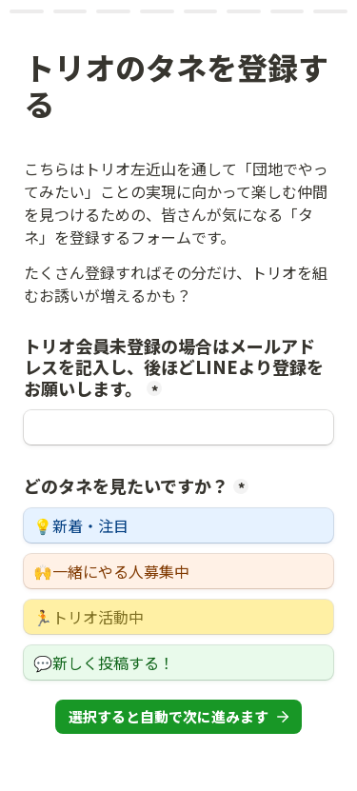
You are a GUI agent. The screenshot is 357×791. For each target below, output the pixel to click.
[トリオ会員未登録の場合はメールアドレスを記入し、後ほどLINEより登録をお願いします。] (178, 427)
